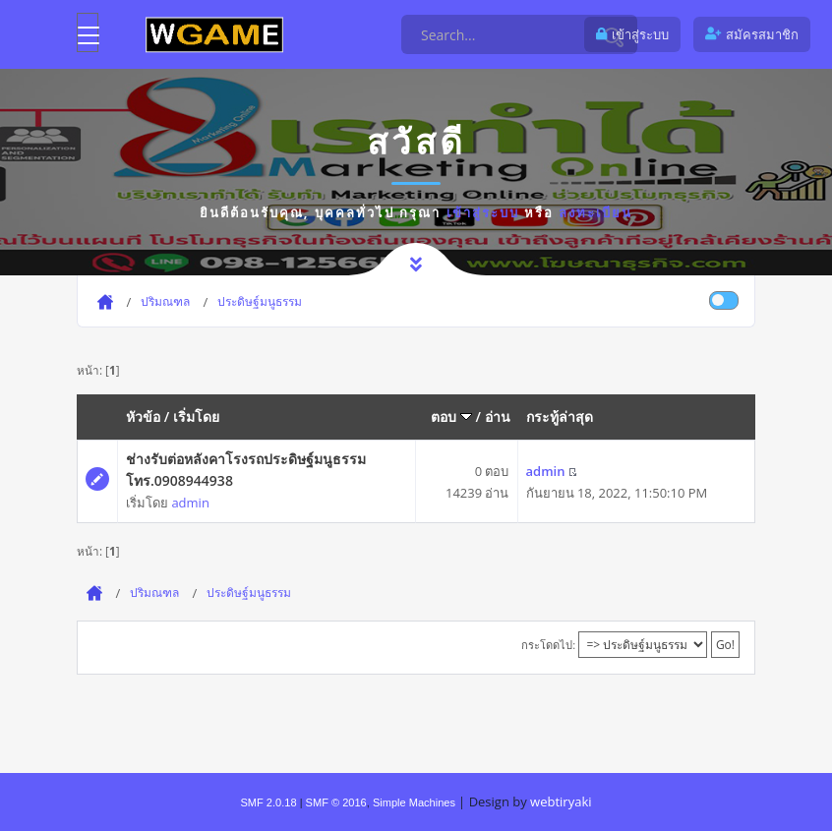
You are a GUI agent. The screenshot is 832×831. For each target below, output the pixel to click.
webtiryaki (560, 801)
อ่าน (497, 416)
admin (189, 502)
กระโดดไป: (548, 644)
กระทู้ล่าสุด (559, 416)
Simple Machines (414, 802)
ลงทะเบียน (595, 212)
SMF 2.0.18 (268, 802)
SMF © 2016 (336, 802)
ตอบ (451, 416)
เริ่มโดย (196, 416)
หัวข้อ (143, 416)
